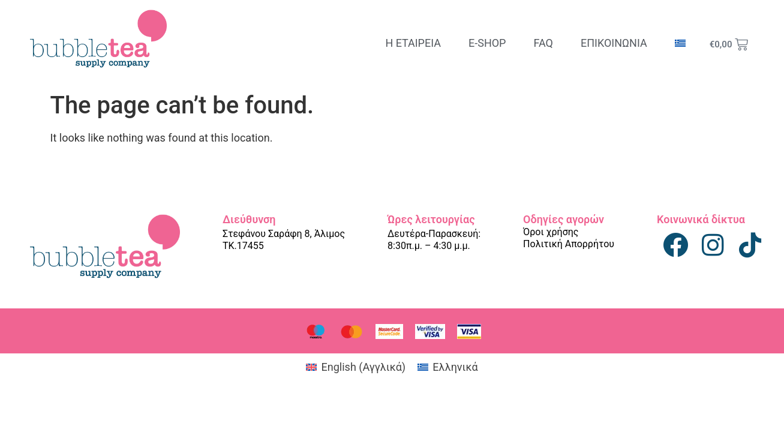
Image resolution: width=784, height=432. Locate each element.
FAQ (542, 43)
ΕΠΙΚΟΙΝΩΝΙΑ (614, 43)
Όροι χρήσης (550, 232)
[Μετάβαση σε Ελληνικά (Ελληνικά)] (447, 367)
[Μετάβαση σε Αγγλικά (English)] (355, 367)
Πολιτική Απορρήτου (568, 244)
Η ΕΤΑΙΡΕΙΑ (413, 43)
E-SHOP (487, 43)
